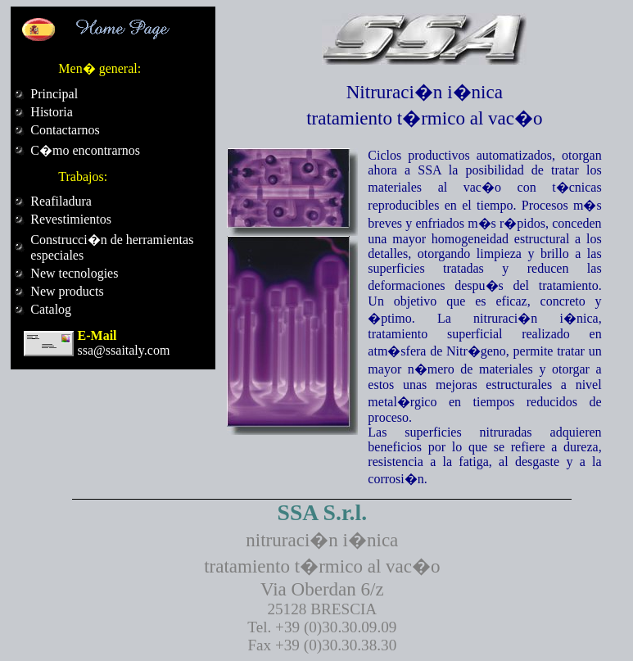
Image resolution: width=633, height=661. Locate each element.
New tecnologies (74, 273)
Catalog (50, 309)
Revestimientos (70, 219)
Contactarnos (64, 130)
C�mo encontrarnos (85, 150)
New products (66, 291)
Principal (54, 94)
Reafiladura (61, 201)
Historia (51, 112)
